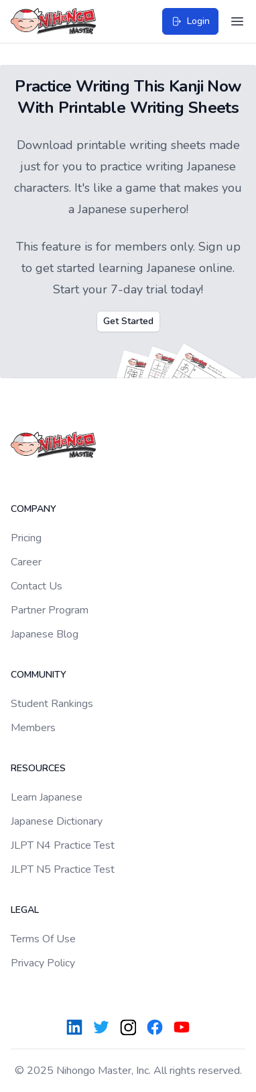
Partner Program (49, 610)
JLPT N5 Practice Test (63, 869)
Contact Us (36, 586)
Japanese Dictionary (57, 821)
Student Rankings (52, 703)
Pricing (26, 538)
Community (38, 674)
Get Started (128, 321)
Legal (25, 910)
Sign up (219, 247)
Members (33, 727)
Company (33, 509)
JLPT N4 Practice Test (63, 845)
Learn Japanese (46, 797)
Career (26, 562)
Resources (38, 768)
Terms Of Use (43, 939)
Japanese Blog (44, 634)
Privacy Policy (43, 963)
